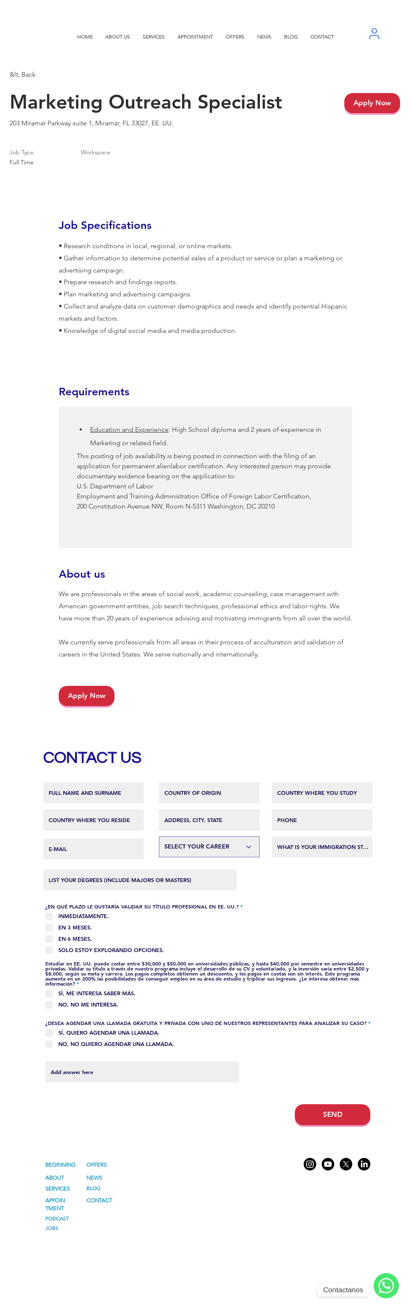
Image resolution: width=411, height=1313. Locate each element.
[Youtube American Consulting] (328, 1164)
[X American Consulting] (346, 1164)
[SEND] (332, 1114)
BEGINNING (60, 1165)
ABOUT (54, 1178)
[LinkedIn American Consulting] (364, 1164)
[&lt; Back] (39, 74)
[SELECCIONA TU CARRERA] (209, 846)
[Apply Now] (372, 103)
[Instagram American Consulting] (310, 1164)
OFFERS (96, 1165)
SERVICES (57, 1189)
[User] (374, 33)
